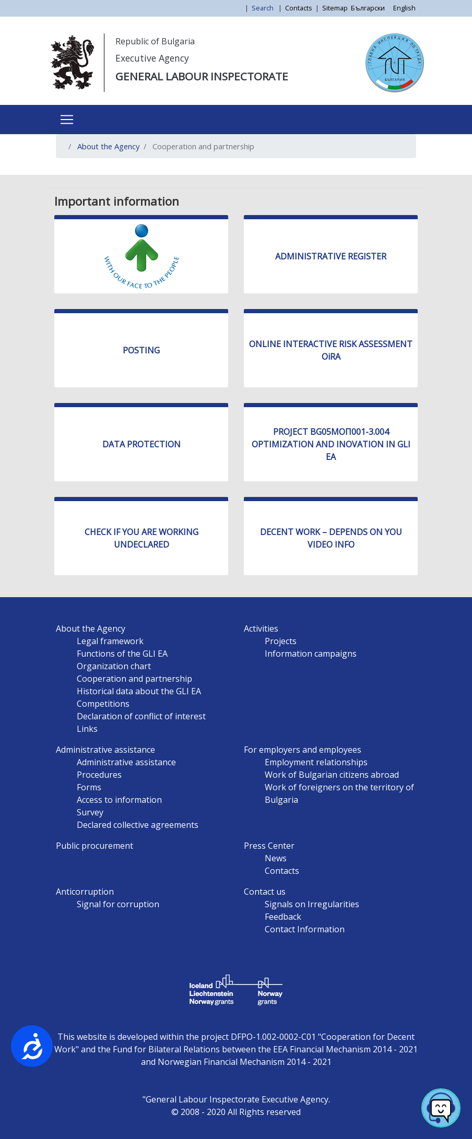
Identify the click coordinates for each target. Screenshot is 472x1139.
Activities (261, 628)
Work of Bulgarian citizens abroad (332, 774)
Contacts (298, 8)
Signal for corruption (118, 904)
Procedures (99, 774)
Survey (90, 812)
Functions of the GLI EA (122, 653)
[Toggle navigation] (67, 119)
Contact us (265, 891)
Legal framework (110, 641)
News (276, 858)
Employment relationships (316, 762)
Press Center (269, 845)
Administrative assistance (105, 749)
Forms (89, 787)
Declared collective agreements (137, 824)
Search (263, 8)
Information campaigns (311, 653)
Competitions (103, 703)
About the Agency (108, 146)
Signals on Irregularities (312, 904)
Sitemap (335, 8)
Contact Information (305, 929)
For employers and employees (302, 749)
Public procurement (94, 845)
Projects (281, 641)
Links (87, 728)
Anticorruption (85, 891)
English (404, 8)
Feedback (283, 916)
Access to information (119, 799)
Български (368, 8)
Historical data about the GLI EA (139, 691)
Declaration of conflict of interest (141, 716)
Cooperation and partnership (134, 678)
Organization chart (114, 666)
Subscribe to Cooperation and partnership (68, 171)
